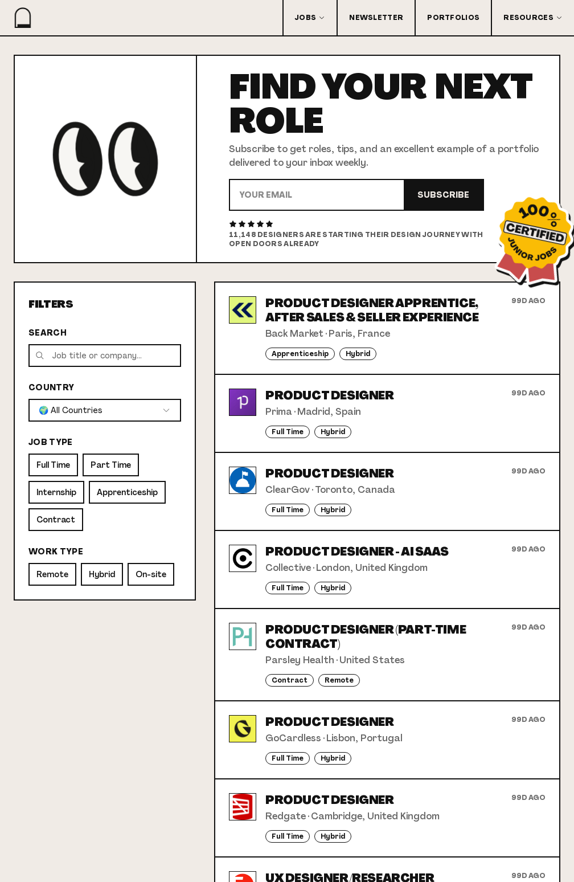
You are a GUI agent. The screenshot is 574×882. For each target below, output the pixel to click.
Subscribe (443, 195)
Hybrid (102, 574)
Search (47, 333)
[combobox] (104, 410)
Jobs (310, 17)
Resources (533, 17)
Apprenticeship (127, 492)
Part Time (111, 465)
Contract (55, 519)
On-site (151, 574)
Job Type (50, 442)
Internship (56, 492)
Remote (52, 574)
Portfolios (453, 17)
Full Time (53, 465)
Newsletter (376, 17)
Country (51, 387)
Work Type (55, 551)
